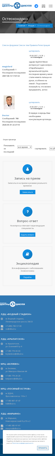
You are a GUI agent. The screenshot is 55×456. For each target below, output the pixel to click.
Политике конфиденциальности (22, 443)
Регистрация (44, 45)
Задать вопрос (27, 234)
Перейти (27, 277)
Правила (34, 45)
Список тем (23, 45)
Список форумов (10, 45)
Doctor (5, 115)
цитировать (34, 51)
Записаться (27, 192)
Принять (42, 448)
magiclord (7, 66)
